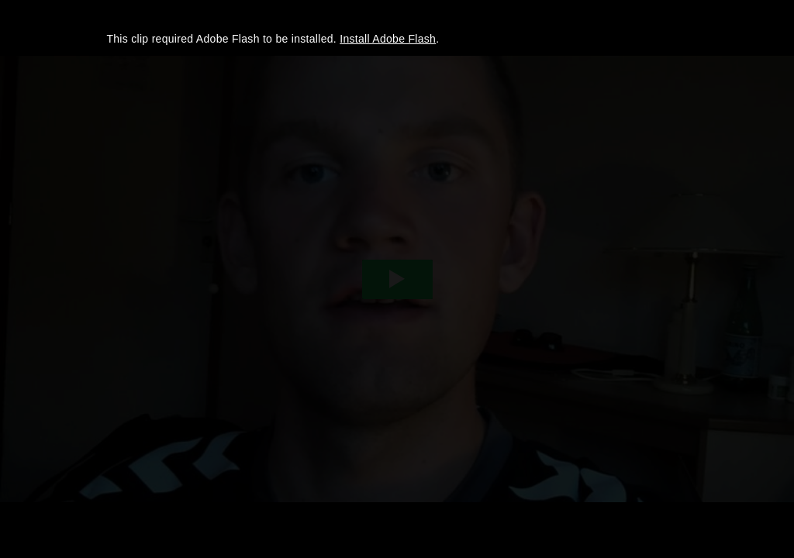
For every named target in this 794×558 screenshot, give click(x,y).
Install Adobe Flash (388, 39)
